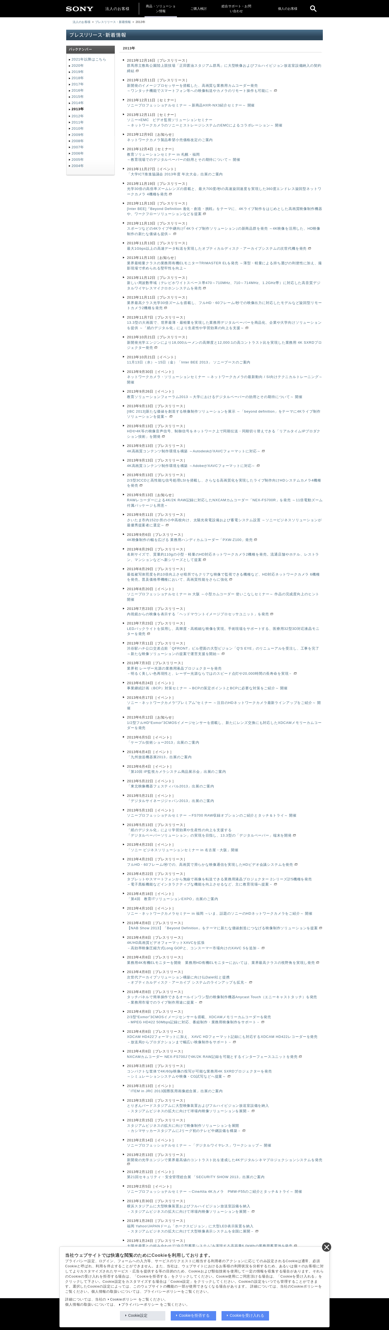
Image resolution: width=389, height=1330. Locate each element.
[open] (313, 8)
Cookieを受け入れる (247, 1315)
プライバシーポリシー (140, 1304)
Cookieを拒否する (194, 1315)
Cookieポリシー (123, 1299)
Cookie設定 (138, 1315)
